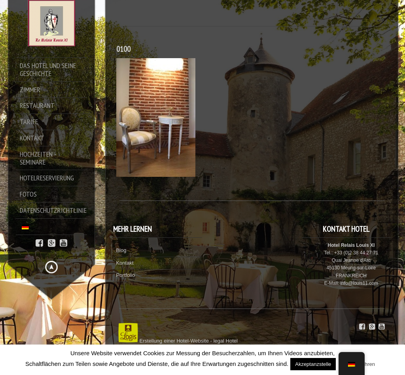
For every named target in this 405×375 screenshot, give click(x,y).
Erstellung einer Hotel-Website (174, 341)
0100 (123, 49)
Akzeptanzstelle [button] (313, 364)
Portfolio (125, 275)
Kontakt (124, 263)
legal (218, 341)
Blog (121, 250)
